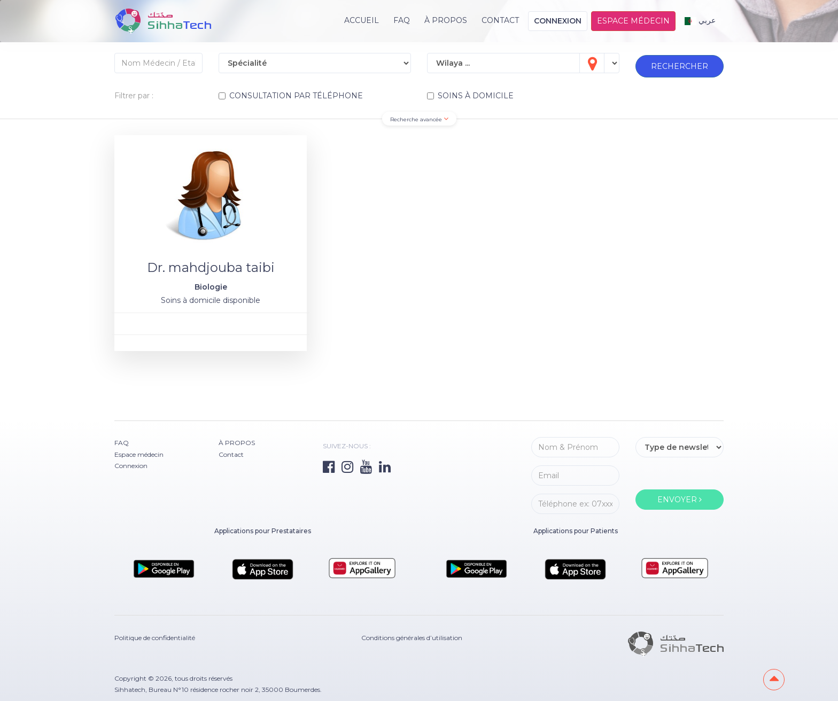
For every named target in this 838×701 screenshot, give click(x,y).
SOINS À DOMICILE (470, 95)
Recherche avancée (419, 119)
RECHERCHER (679, 64)
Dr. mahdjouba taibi (211, 267)
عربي (700, 20)
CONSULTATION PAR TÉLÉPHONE (291, 95)
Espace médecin (633, 21)
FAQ (401, 20)
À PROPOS (445, 20)
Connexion (557, 21)
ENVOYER (679, 499)
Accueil (361, 20)
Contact (500, 20)
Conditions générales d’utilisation (411, 637)
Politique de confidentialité (154, 637)
